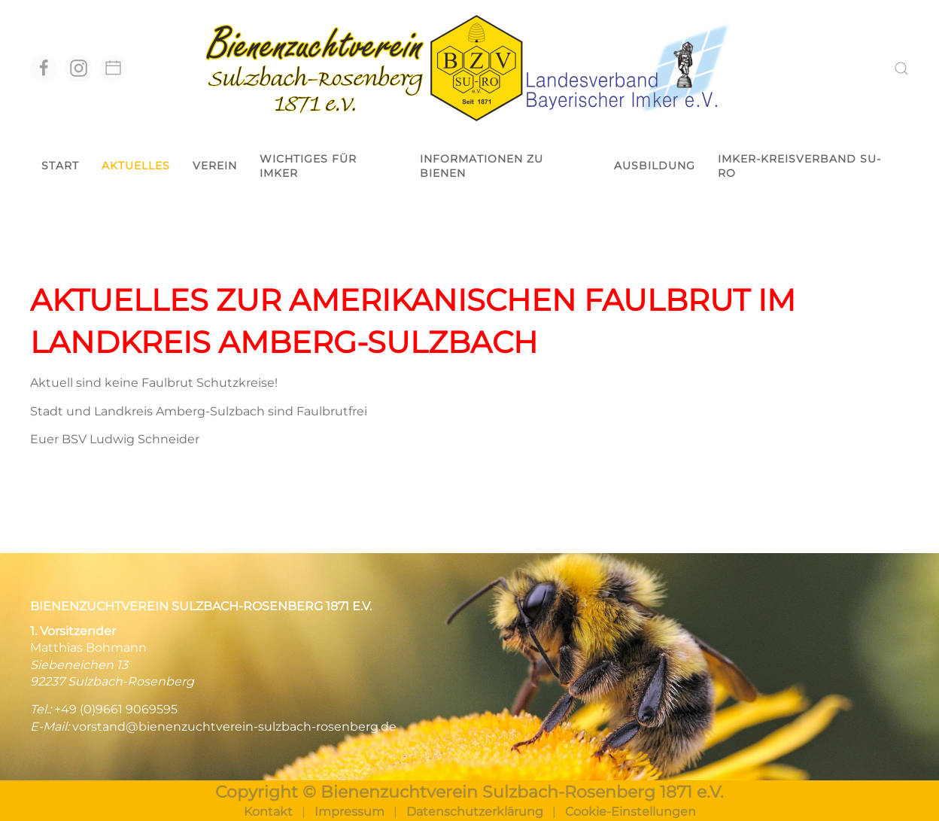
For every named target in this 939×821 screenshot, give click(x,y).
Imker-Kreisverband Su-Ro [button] (799, 166)
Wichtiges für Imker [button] (308, 166)
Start (60, 165)
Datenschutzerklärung (474, 811)
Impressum (349, 811)
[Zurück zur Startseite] (469, 68)
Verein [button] (215, 165)
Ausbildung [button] (654, 165)
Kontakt (268, 811)
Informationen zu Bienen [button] (481, 166)
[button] (901, 68)
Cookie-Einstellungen (630, 811)
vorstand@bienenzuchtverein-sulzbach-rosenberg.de (234, 726)
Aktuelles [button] (136, 165)
